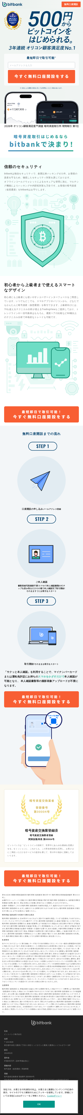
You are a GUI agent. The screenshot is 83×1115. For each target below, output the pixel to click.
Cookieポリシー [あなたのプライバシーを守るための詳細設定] (54, 1096)
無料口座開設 (71, 4)
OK (39, 1104)
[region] (39, 1096)
